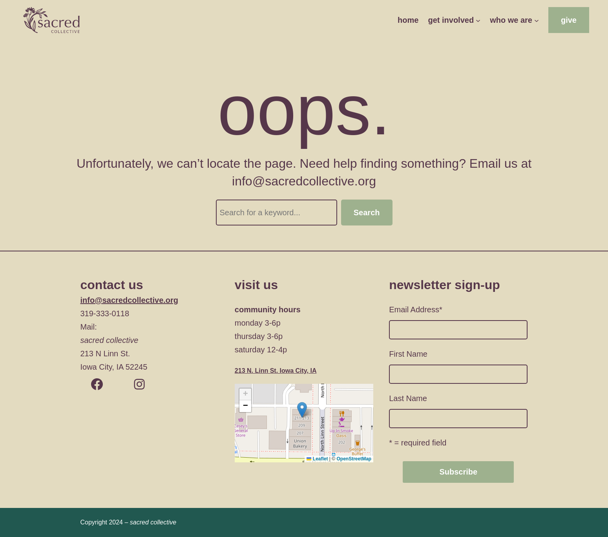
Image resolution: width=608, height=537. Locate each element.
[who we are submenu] (536, 20)
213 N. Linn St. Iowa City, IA (276, 370)
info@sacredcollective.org (129, 300)
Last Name (408, 398)
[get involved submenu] (478, 20)
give (569, 20)
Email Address (415, 309)
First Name (408, 354)
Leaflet (317, 459)
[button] (302, 410)
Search (367, 212)
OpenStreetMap (353, 459)
